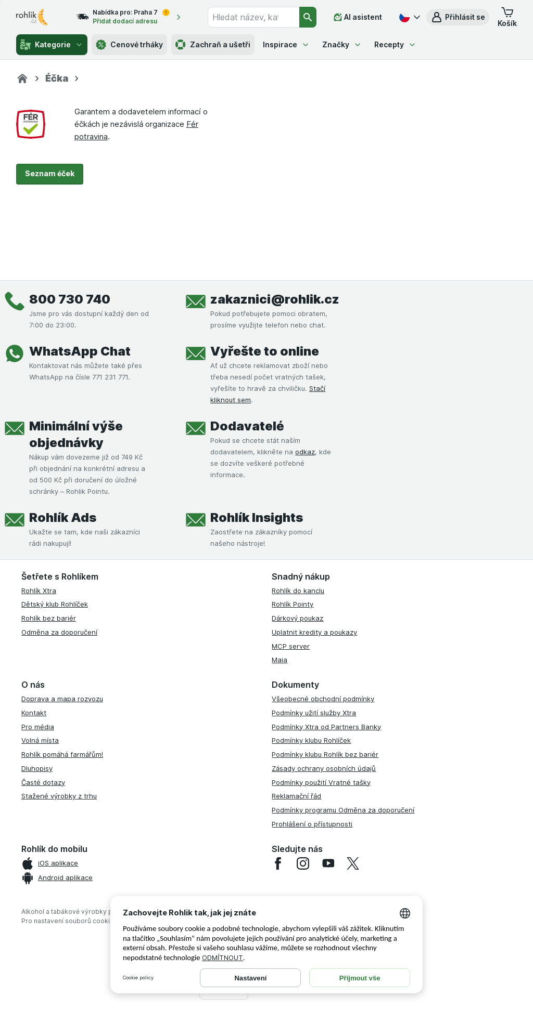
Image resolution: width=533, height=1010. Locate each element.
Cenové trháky (129, 45)
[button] (457, 17)
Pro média (37, 727)
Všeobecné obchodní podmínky (323, 698)
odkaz (305, 452)
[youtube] (328, 863)
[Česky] (408, 17)
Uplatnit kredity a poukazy (314, 632)
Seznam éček (49, 173)
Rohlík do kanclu (298, 590)
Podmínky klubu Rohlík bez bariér (325, 754)
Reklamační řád (296, 796)
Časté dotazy (43, 782)
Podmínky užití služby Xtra (314, 713)
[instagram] (303, 863)
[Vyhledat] (308, 17)
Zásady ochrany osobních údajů (324, 768)
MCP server (291, 646)
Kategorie (51, 45)
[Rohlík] (22, 78)
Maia (279, 659)
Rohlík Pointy (292, 604)
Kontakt (33, 713)
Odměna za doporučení (59, 632)
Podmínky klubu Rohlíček (311, 740)
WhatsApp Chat (80, 351)
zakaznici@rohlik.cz (274, 299)
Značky (342, 44)
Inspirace (286, 44)
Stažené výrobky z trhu (59, 796)
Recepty (395, 44)
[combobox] (253, 17)
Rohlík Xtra (38, 590)
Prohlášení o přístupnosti (312, 824)
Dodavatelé (247, 426)
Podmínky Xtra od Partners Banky (326, 727)
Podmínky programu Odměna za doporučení (343, 810)
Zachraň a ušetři (212, 45)
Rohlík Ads (62, 517)
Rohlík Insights (256, 517)
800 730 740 (69, 299)
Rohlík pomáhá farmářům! (62, 754)
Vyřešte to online (264, 351)
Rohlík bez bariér (48, 618)
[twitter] (353, 863)
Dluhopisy (37, 768)
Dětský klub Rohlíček (54, 604)
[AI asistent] (358, 17)
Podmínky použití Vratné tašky (321, 782)
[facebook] (278, 863)
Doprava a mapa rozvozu (62, 698)
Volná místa (40, 740)
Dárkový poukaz (297, 618)
